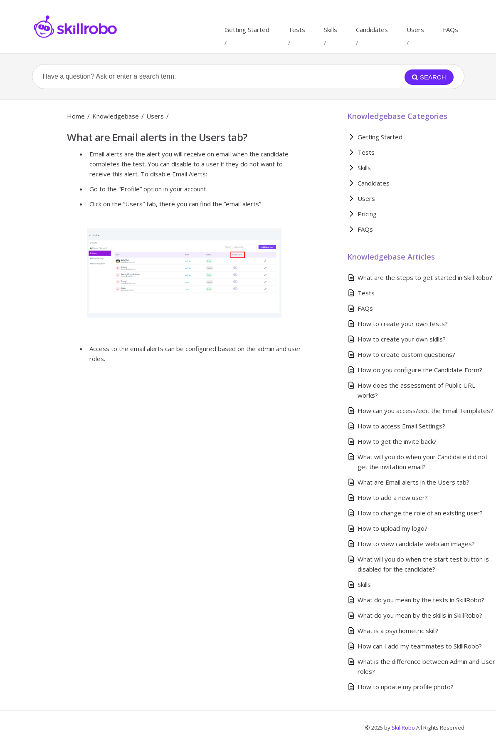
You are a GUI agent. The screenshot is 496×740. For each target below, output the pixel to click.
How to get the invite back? (397, 441)
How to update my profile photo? (406, 687)
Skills (330, 29)
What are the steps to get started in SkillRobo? (425, 277)
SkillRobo (404, 727)
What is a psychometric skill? (398, 630)
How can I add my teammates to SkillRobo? (420, 646)
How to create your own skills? (402, 339)
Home (76, 116)
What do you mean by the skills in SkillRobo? (420, 615)
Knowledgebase (115, 116)
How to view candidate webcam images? (416, 544)
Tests (296, 29)
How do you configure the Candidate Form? (420, 370)
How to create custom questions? (406, 354)
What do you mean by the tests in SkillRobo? (421, 600)
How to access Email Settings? (401, 426)
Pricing (367, 214)
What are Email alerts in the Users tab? (413, 482)
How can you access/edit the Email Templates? (425, 410)
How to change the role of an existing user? (420, 513)
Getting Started (247, 29)
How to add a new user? (393, 497)
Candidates (372, 29)
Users (415, 29)
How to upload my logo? (392, 528)
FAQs (450, 29)
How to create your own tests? (403, 323)
